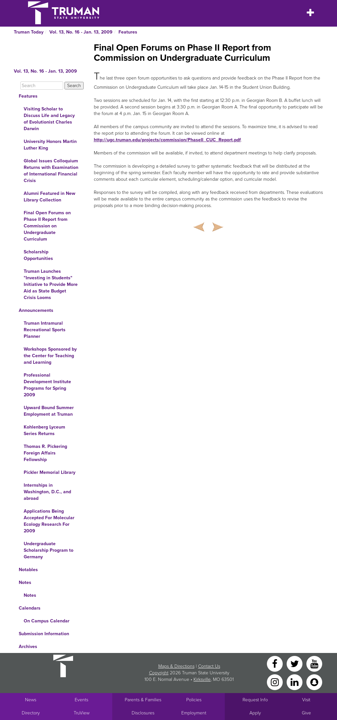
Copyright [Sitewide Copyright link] (158, 673)
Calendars (29, 608)
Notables (28, 569)
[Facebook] (275, 663)
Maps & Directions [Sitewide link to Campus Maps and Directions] (176, 666)
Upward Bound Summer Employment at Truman (49, 411)
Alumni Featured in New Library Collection (49, 197)
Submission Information (44, 634)
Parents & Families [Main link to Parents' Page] (143, 700)
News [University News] (30, 700)
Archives (28, 646)
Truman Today (28, 32)
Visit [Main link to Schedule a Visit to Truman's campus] (306, 700)
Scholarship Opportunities (38, 255)
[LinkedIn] (295, 682)
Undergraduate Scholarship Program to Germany (48, 550)
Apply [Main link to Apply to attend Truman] (255, 713)
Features (127, 32)
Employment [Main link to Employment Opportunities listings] (193, 713)
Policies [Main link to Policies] (193, 700)
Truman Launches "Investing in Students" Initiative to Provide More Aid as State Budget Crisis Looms (51, 284)
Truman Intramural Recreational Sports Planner (44, 329)
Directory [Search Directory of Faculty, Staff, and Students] (31, 713)
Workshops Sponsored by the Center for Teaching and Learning (50, 355)
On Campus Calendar (46, 621)
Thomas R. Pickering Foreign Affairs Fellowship (45, 453)
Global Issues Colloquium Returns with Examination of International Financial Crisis (51, 170)
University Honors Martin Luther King (50, 145)
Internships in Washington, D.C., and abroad (47, 491)
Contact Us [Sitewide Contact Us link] (209, 666)
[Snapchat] (314, 682)
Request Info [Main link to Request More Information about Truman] (255, 700)
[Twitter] (295, 663)
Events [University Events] (81, 700)
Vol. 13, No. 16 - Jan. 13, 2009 (81, 32)
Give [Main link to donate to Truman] (306, 713)
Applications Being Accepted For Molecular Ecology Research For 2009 (49, 521)
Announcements (36, 310)
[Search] (41, 85)
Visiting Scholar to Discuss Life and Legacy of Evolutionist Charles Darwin (49, 118)
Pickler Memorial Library (49, 472)
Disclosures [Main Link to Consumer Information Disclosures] (143, 713)
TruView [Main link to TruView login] (82, 713)
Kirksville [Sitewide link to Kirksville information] (202, 679)
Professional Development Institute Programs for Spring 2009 (47, 385)
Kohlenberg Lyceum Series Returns (44, 430)
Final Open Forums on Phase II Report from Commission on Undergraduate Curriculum (47, 226)
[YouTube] (314, 663)
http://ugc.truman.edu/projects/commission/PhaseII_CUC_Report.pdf (167, 140)
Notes (25, 582)
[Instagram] (275, 682)
